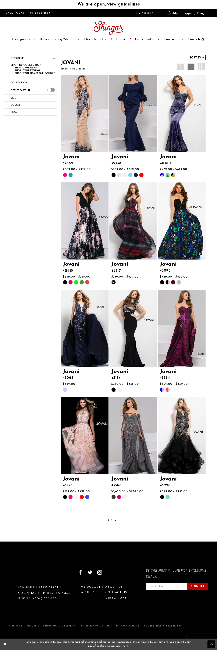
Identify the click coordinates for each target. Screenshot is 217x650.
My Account (144, 13)
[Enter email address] (166, 586)
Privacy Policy (128, 626)
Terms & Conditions (95, 626)
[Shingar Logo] (24, 575)
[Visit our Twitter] (89, 572)
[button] (185, 13)
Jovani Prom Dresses (73, 69)
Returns (32, 626)
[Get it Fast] (29, 90)
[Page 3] (112, 520)
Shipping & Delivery (59, 626)
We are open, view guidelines (108, 4)
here (125, 646)
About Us (114, 587)
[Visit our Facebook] (80, 572)
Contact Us (116, 592)
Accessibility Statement (163, 626)
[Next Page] (115, 520)
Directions (116, 598)
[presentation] (51, 90)
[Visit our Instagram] (99, 572)
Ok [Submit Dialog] (211, 644)
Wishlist (89, 592)
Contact (15, 626)
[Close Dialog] (5, 644)
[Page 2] (108, 520)
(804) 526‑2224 (39, 13)
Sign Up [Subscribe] (197, 586)
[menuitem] (145, 13)
